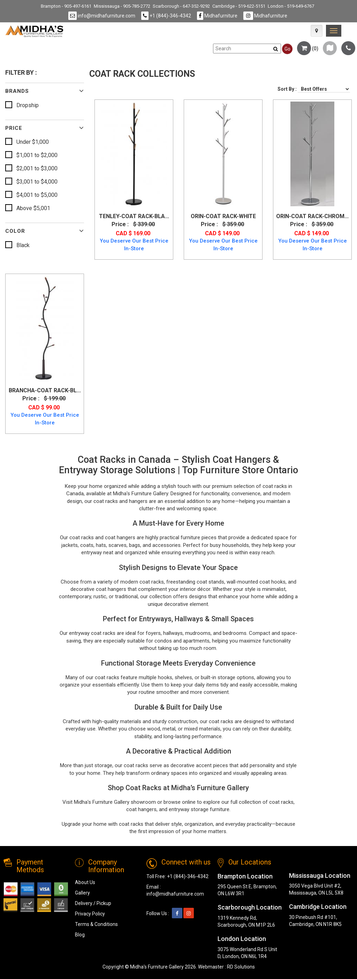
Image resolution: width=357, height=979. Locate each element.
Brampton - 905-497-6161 (66, 6)
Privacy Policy (90, 914)
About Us (85, 882)
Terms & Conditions (96, 924)
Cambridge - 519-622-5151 (238, 6)
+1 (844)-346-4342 (166, 15)
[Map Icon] (316, 31)
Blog (80, 934)
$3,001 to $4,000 (37, 181)
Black (23, 245)
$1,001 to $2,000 (37, 155)
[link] (333, 31)
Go (287, 49)
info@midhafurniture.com (101, 15)
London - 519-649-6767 (291, 6)
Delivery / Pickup (93, 903)
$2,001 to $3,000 (37, 168)
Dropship (27, 105)
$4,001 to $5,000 (37, 195)
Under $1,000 (32, 142)
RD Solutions (241, 967)
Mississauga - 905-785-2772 (122, 6)
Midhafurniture (217, 15)
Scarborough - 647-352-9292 (181, 6)
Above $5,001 (33, 208)
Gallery (82, 893)
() (307, 48)
